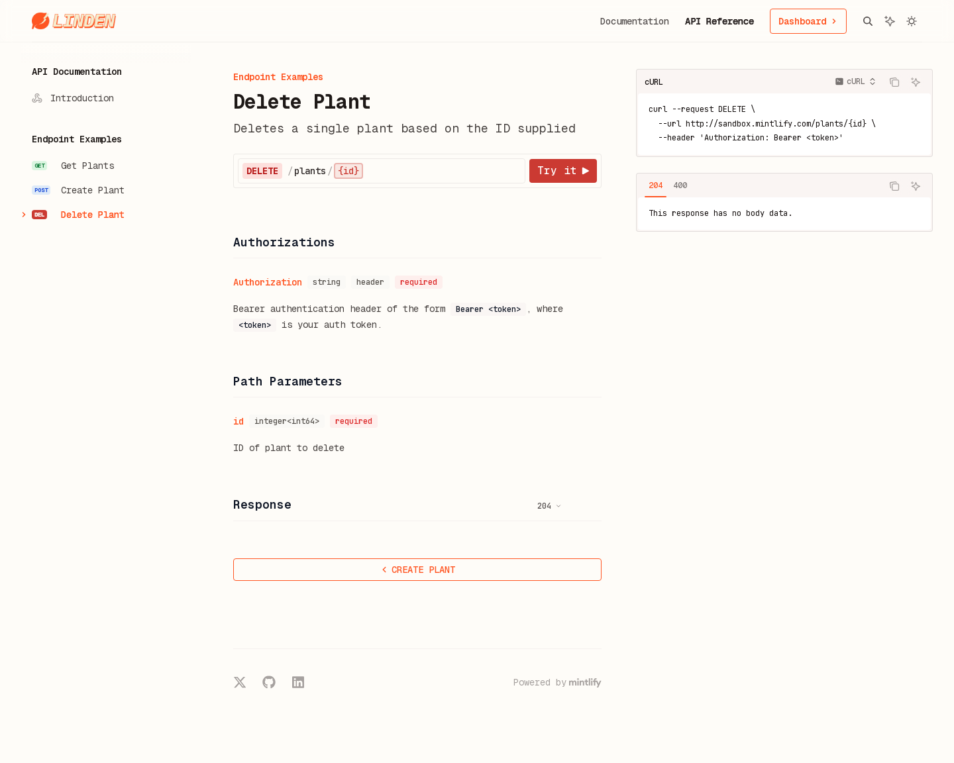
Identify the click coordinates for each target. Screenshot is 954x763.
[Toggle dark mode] (911, 21)
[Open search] (867, 21)
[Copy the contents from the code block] (894, 82)
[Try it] (563, 171)
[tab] (655, 185)
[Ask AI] (915, 82)
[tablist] (759, 186)
